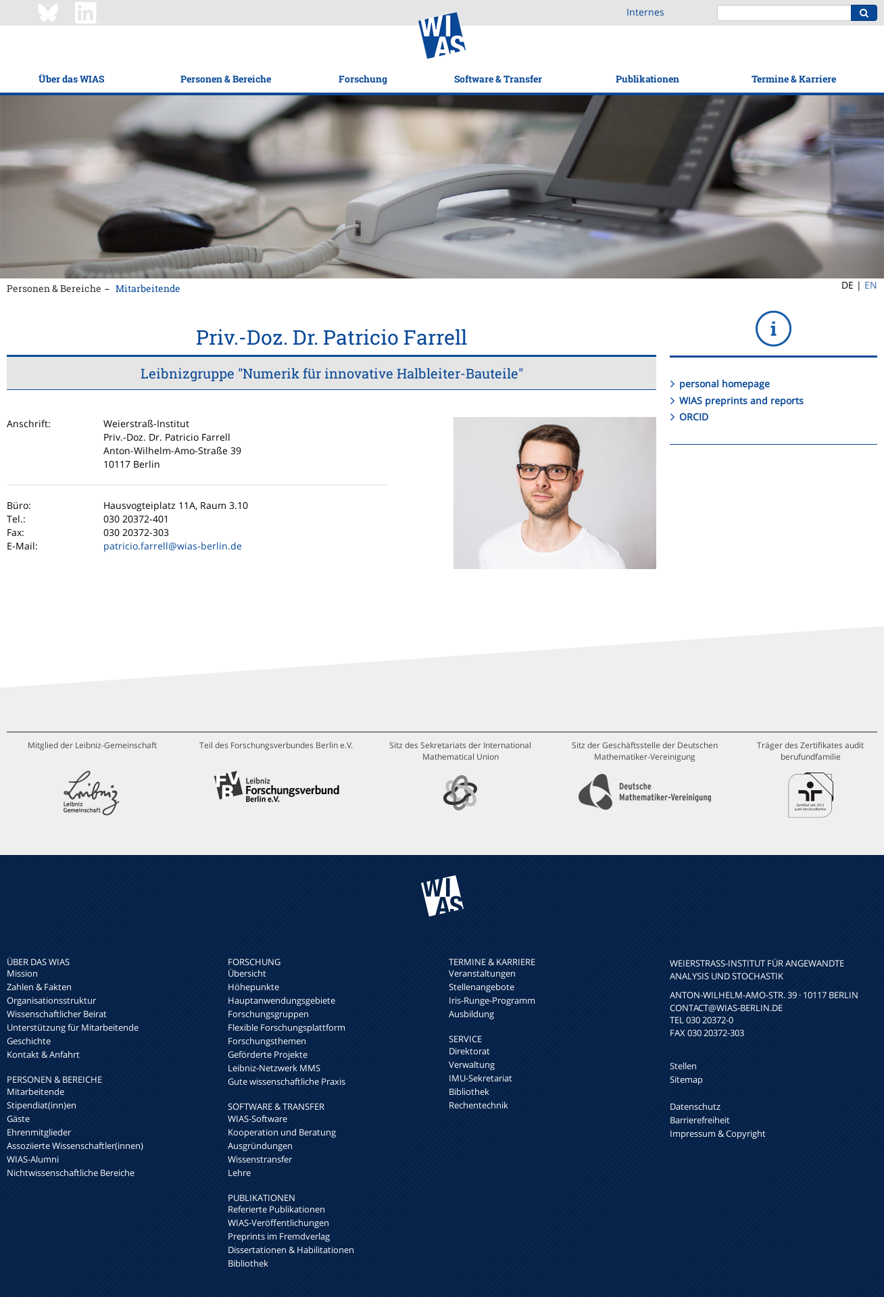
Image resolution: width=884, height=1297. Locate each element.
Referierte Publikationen (276, 1209)
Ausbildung (471, 1014)
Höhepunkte (253, 987)
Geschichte (29, 1041)
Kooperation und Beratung (282, 1132)
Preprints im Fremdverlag (279, 1236)
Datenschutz (695, 1106)
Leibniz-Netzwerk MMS (274, 1068)
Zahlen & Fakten (39, 987)
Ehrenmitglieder (39, 1132)
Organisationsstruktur (51, 1000)
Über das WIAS (71, 78)
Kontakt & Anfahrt (43, 1054)
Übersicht (247, 973)
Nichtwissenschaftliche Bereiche (70, 1173)
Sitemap (686, 1079)
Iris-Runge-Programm (492, 1000)
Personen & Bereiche (225, 78)
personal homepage (724, 383)
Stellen (683, 1066)
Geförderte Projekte (268, 1054)
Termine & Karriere (794, 78)
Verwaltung (472, 1064)
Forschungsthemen (267, 1041)
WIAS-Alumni (33, 1159)
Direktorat (469, 1051)
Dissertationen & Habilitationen (291, 1250)
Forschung (363, 78)
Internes (645, 11)
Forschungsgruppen (268, 1014)
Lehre (239, 1173)
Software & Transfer (498, 78)
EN (870, 284)
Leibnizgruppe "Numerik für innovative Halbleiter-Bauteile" (332, 373)
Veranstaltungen (482, 973)
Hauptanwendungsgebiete (281, 1000)
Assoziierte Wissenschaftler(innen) (75, 1146)
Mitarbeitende (148, 288)
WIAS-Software (257, 1118)
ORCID (693, 416)
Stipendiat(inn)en (41, 1105)
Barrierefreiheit (700, 1120)
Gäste (18, 1118)
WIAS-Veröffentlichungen (278, 1223)
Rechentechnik (478, 1105)
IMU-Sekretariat (480, 1078)
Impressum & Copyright (718, 1133)
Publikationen (647, 78)
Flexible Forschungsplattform (286, 1027)
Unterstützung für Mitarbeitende (73, 1027)
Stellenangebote (481, 987)
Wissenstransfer (260, 1159)
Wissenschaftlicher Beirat (57, 1014)
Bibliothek (248, 1263)
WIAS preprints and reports (741, 400)
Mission (22, 973)
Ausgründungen (260, 1146)
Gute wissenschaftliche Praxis (286, 1081)
